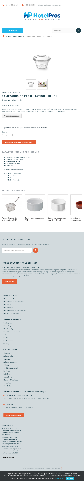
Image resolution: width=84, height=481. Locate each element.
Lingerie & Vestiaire (10, 380)
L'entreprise (7, 323)
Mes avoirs (7, 305)
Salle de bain (8, 356)
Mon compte (11, 295)
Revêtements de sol (10, 368)
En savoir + (9, 281)
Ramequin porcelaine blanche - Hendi (57, 219)
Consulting (7, 326)
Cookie (5, 338)
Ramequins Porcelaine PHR (34, 219)
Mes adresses (8, 308)
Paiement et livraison (11, 335)
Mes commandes (9, 299)
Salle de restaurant (10, 362)
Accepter (70, 478)
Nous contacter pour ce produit (19, 142)
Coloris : (5, 132)
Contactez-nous (9, 341)
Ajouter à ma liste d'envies (13, 100)
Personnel (7, 359)
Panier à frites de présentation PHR (9, 219)
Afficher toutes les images (11, 93)
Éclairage (6, 371)
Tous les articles (8, 457)
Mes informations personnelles (14, 311)
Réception (7, 383)
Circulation (7, 386)
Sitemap (6, 344)
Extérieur (6, 374)
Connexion (30, 5)
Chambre (6, 353)
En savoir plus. (60, 478)
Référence (5, 105)
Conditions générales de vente (14, 332)
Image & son (7, 377)
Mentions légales (9, 329)
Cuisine (6, 365)
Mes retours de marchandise (13, 302)
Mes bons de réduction (11, 314)
